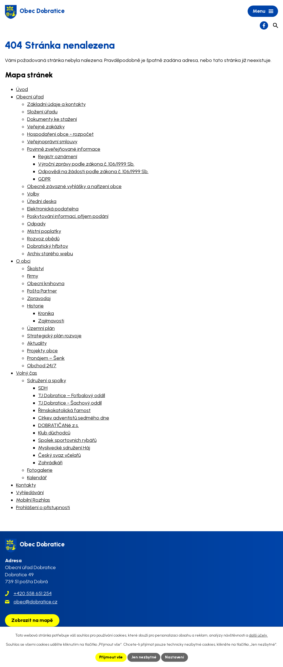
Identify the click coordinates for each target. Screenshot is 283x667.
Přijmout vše (111, 657)
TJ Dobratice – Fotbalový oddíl (71, 395)
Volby (33, 194)
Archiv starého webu (50, 254)
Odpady (36, 224)
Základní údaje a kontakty (56, 104)
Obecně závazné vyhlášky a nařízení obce (74, 186)
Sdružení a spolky (46, 380)
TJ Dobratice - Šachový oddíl (70, 403)
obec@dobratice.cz (35, 602)
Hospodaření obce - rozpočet (60, 134)
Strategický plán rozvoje (54, 336)
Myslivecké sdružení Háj (64, 448)
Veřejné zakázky (46, 127)
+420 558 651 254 (33, 593)
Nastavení (174, 657)
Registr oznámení (57, 156)
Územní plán (41, 328)
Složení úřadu (42, 112)
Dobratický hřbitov (47, 246)
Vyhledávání (30, 492)
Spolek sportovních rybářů (67, 440)
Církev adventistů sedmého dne (73, 418)
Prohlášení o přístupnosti (43, 507)
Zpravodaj (39, 298)
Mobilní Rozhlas (33, 500)
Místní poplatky (44, 231)
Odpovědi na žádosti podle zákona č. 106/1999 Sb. (93, 171)
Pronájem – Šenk (46, 358)
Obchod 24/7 (41, 366)
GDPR (44, 179)
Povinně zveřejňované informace (63, 149)
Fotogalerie (40, 470)
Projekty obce (42, 351)
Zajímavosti (51, 321)
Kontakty (26, 485)
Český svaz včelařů (59, 455)
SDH (43, 388)
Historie (35, 306)
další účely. (258, 635)
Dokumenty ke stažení (52, 119)
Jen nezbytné (143, 657)
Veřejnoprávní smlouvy (52, 142)
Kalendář (37, 478)
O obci (23, 261)
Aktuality (37, 343)
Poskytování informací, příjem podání (67, 216)
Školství (35, 268)
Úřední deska (41, 201)
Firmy (32, 276)
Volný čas (26, 373)
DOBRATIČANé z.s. (58, 425)
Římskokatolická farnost (64, 410)
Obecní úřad (30, 97)
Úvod (22, 89)
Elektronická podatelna (52, 209)
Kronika (46, 313)
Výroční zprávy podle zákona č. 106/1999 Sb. (86, 164)
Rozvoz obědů (43, 239)
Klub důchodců (54, 433)
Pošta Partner (42, 291)
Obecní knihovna (45, 283)
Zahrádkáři (50, 463)
